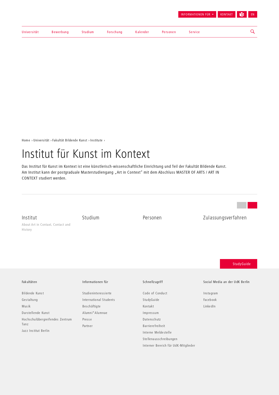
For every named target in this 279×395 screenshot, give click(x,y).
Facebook (210, 299)
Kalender (142, 32)
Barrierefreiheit (154, 326)
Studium (88, 32)
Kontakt (226, 14)
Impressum (151, 312)
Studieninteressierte (97, 293)
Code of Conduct (155, 293)
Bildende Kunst (33, 293)
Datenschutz (152, 319)
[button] (252, 31)
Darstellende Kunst (36, 312)
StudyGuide (238, 263)
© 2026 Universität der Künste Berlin (44, 363)
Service (194, 32)
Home (26, 140)
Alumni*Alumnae (95, 312)
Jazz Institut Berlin (35, 330)
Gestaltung (30, 299)
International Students (98, 299)
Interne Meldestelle (157, 332)
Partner (87, 326)
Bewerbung (60, 32)
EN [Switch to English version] (253, 14)
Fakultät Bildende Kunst (69, 140)
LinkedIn (209, 306)
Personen (169, 32)
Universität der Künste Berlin (39, 12)
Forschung (114, 32)
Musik (26, 306)
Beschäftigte (91, 306)
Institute (96, 140)
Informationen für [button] (195, 14)
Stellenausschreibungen (160, 339)
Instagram (210, 293)
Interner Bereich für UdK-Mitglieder (169, 345)
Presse (87, 319)
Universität (30, 32)
